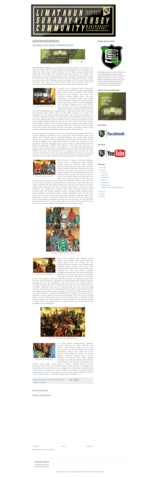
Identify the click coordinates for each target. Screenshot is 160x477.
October (104, 180)
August (103, 175)
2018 (101, 194)
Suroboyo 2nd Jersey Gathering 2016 (112, 187)
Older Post (89, 446)
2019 (101, 196)
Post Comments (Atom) (47, 449)
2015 (101, 167)
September (104, 177)
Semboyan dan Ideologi (80, 113)
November (104, 182)
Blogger (101, 472)
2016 (101, 170)
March (103, 172)
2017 (101, 191)
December (104, 185)
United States (42, 382)
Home (63, 446)
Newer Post (36, 446)
